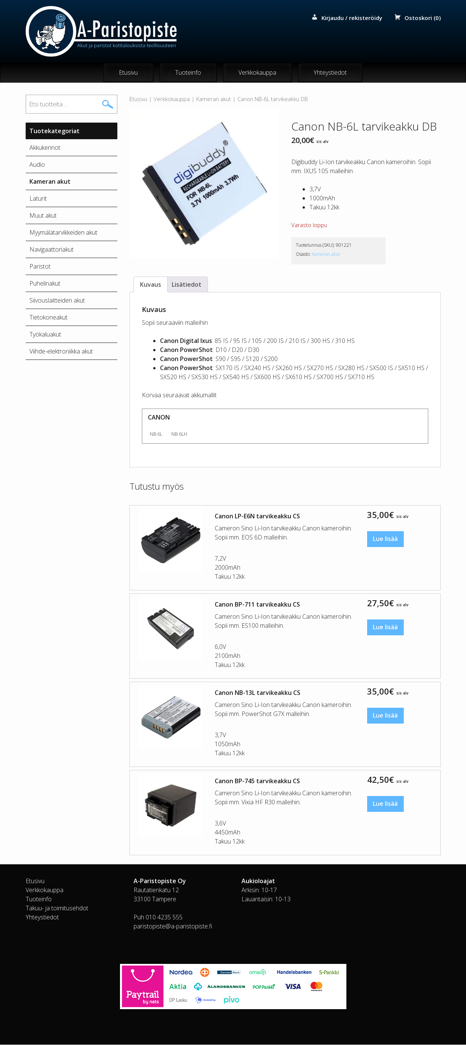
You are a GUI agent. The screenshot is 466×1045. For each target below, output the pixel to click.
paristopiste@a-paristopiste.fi (173, 926)
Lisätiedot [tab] (186, 285)
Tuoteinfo (188, 73)
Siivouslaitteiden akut (57, 301)
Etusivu (128, 73)
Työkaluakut (45, 334)
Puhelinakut (44, 284)
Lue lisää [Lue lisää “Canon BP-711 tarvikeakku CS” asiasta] (385, 628)
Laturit (38, 199)
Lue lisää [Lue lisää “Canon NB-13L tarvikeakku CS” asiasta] (385, 716)
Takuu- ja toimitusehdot (57, 908)
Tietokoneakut (48, 318)
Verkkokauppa (257, 73)
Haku (107, 104)
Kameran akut (213, 99)
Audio (37, 165)
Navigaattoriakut (51, 250)
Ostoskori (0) (422, 18)
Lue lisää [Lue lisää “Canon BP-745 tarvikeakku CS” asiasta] (385, 805)
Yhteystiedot (330, 73)
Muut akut (43, 216)
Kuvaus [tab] (150, 285)
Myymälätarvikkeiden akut (63, 233)
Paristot (40, 267)
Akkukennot (44, 148)
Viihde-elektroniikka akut (61, 351)
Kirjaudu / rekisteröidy (351, 18)
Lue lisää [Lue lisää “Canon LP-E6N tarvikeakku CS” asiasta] (385, 540)
